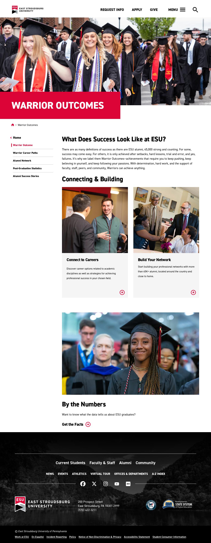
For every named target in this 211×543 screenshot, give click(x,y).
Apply (137, 9)
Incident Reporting (56, 536)
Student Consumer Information (169, 536)
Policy (72, 536)
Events (63, 474)
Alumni (125, 462)
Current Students (70, 462)
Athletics (79, 474)
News (50, 474)
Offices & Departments (131, 474)
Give (154, 9)
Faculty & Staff (102, 462)
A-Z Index (158, 474)
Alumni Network (22, 160)
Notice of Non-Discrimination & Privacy (100, 536)
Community (145, 462)
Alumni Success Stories (26, 176)
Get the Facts (75, 424)
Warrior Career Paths (25, 153)
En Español (38, 536)
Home (17, 137)
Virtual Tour (100, 474)
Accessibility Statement (137, 536)
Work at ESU (22, 536)
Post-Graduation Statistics (27, 168)
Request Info (112, 9)
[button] (176, 10)
